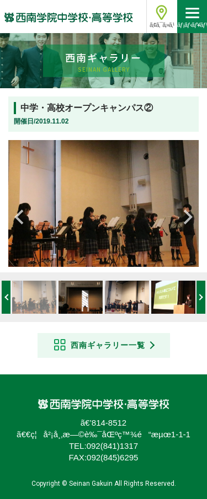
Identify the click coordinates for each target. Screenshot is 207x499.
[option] (103, 203)
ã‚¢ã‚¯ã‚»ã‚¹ (162, 25)
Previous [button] (22, 214)
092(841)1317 (112, 445)
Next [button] (185, 214)
